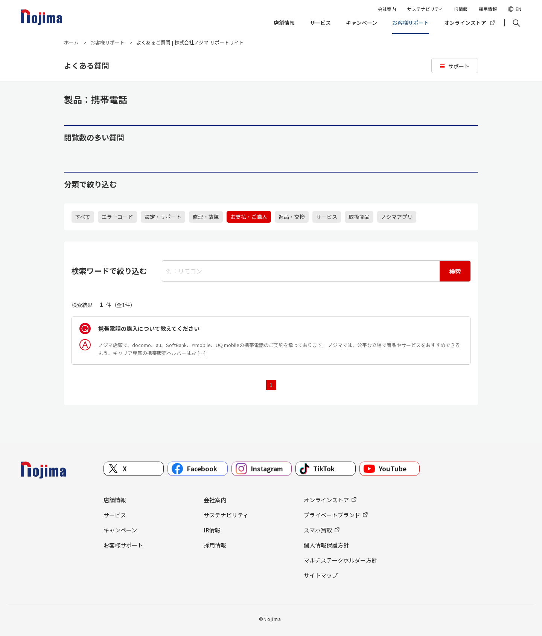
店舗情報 (284, 22)
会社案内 (387, 9)
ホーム (71, 42)
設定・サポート (163, 216)
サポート (458, 66)
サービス (320, 22)
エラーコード (117, 216)
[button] (515, 23)
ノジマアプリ (397, 216)
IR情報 (460, 9)
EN (518, 9)
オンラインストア (465, 22)
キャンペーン (361, 22)
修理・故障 (206, 216)
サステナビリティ (425, 9)
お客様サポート (410, 22)
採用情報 (488, 9)
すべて (82, 216)
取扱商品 (359, 216)
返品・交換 (292, 216)
